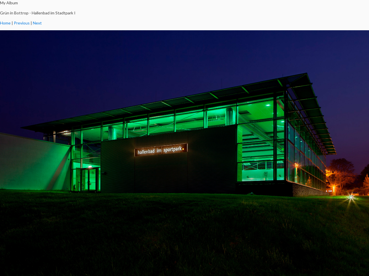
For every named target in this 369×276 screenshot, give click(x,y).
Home (5, 22)
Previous (22, 22)
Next (37, 22)
